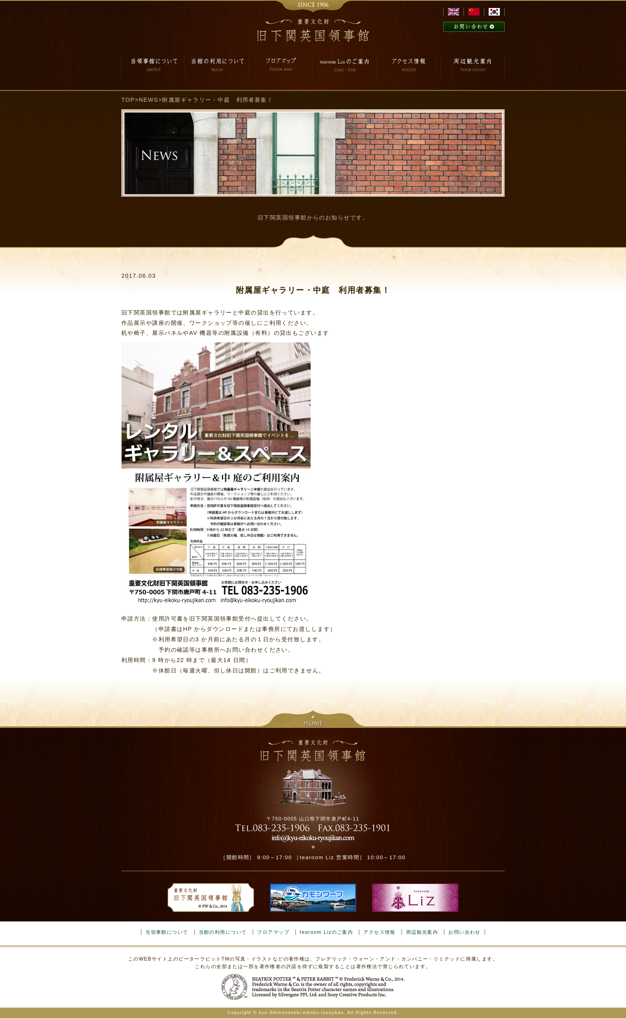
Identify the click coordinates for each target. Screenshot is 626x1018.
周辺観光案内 (422, 932)
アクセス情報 (379, 932)
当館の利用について (223, 932)
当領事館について (166, 932)
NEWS (148, 100)
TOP (128, 100)
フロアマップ (273, 932)
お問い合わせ (464, 932)
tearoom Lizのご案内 (326, 932)
